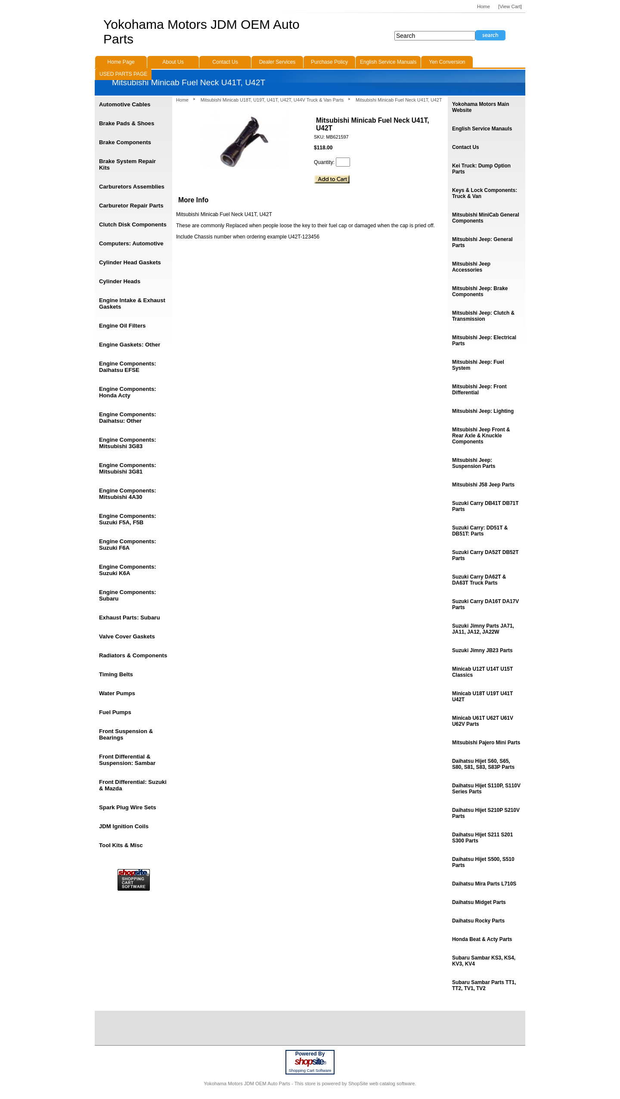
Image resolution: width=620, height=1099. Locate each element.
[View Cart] (510, 6)
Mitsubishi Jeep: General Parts (482, 242)
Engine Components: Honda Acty (127, 392)
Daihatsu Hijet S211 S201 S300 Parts (482, 838)
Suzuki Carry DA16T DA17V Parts (485, 604)
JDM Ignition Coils (124, 826)
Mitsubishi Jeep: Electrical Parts (484, 340)
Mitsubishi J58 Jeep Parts (483, 485)
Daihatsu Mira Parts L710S (484, 884)
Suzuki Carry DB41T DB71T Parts (485, 506)
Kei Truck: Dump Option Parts (481, 169)
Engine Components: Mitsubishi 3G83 (127, 443)
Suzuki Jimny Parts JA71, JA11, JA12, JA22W (483, 629)
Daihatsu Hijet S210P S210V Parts (486, 813)
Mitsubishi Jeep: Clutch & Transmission (483, 316)
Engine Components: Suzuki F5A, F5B (127, 519)
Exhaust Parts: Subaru (129, 617)
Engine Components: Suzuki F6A (127, 544)
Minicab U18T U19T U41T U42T (482, 696)
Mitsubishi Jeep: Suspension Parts (473, 463)
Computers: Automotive (131, 243)
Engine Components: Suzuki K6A (127, 569)
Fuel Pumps (115, 712)
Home (182, 99)
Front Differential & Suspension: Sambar (127, 759)
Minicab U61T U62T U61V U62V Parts (482, 721)
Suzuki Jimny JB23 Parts (482, 650)
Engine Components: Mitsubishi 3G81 (127, 468)
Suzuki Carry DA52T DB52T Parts (485, 555)
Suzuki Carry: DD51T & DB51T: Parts (480, 531)
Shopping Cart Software (309, 1070)
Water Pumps (117, 693)
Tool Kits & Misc (121, 845)
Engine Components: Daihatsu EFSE (127, 366)
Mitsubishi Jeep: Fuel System (478, 365)
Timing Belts (116, 674)
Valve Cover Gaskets (127, 636)
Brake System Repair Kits (127, 164)
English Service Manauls (482, 129)
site (310, 1061)
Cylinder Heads (119, 281)
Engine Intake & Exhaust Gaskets (132, 303)
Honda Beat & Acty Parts (482, 939)
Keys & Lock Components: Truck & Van (484, 193)
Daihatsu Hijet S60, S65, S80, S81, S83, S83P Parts (483, 764)
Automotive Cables (124, 104)
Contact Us (465, 147)
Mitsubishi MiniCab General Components (485, 218)
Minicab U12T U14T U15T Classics (482, 672)
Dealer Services (277, 62)
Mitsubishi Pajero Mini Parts (486, 743)
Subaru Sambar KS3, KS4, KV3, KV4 (483, 961)
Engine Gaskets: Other (129, 344)
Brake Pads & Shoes (126, 123)
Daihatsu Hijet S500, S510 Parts (483, 862)
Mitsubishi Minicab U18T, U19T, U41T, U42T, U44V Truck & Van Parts (272, 99)
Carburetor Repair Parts (131, 205)
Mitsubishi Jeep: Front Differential (479, 390)
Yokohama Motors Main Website (480, 107)
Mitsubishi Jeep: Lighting (483, 411)
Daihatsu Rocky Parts (478, 921)
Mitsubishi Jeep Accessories (471, 267)
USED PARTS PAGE (123, 74)
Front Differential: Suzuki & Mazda (133, 785)
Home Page (120, 62)
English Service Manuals (388, 62)
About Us (172, 62)
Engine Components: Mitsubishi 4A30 (127, 493)
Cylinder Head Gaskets (130, 262)
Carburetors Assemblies (131, 186)
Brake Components (125, 142)
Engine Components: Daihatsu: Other (127, 417)
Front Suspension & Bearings (126, 734)
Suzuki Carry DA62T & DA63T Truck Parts (479, 580)
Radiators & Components (133, 655)
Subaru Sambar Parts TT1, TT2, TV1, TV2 (484, 985)
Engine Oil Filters (122, 325)
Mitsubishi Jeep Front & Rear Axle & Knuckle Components (481, 436)
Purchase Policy (329, 62)
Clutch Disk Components (133, 224)
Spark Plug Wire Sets (127, 807)
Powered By (310, 1054)
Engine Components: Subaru (127, 595)
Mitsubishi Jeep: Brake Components (480, 291)
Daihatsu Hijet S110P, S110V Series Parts (486, 789)
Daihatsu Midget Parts (479, 902)
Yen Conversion (447, 62)
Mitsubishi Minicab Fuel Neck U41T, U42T (399, 99)
